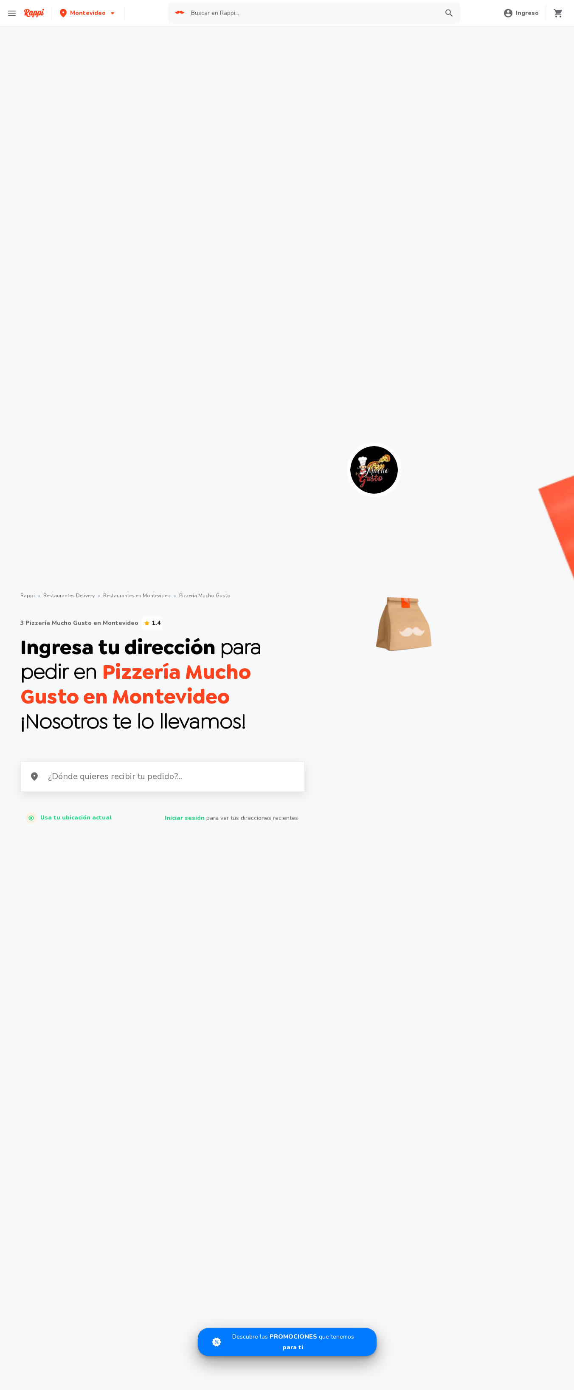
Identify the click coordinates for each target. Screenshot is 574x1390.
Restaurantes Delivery (69, 595)
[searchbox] (312, 13)
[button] (88, 13)
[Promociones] (287, 1342)
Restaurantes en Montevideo (137, 595)
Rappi (27, 595)
